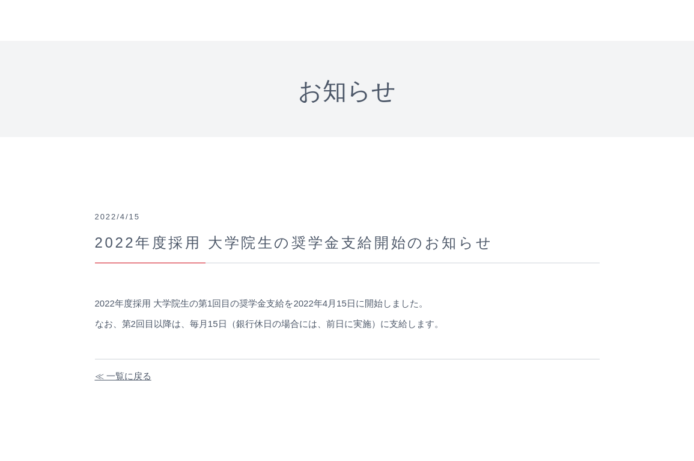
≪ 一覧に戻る (123, 376)
